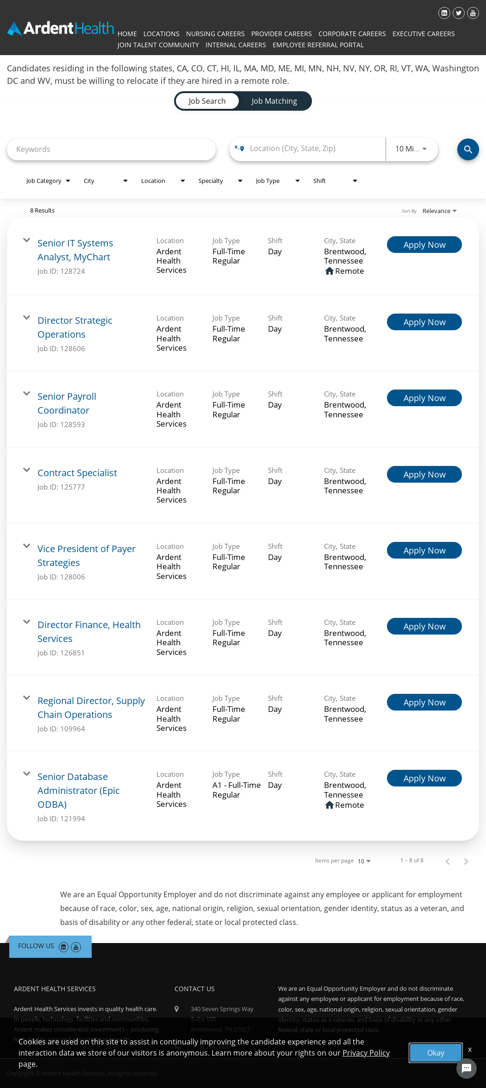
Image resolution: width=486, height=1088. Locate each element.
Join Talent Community (158, 44)
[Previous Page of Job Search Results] (447, 860)
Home (127, 33)
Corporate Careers (352, 33)
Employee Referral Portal (318, 44)
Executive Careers (424, 33)
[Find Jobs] (468, 149)
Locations (161, 33)
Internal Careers (236, 44)
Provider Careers (281, 33)
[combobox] (111, 149)
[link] (243, 257)
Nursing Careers (215, 33)
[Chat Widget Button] (466, 1068)
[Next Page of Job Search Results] (466, 860)
